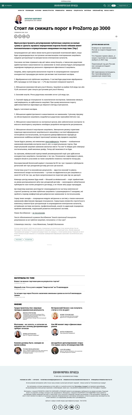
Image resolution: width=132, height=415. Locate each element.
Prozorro (19, 239)
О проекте (36, 379)
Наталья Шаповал (33, 19)
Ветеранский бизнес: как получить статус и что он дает (66, 309)
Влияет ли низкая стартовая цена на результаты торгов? (36, 281)
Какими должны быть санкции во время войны (29, 344)
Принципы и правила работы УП (101, 379)
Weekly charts (109, 10)
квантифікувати (52, 141)
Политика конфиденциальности (51, 379)
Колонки (38, 10)
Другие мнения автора (100, 44)
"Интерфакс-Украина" (81, 386)
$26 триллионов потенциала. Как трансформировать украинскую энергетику (103, 74)
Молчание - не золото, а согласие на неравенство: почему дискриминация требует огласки (31, 326)
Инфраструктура (48, 10)
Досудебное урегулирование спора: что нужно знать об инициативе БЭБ (67, 344)
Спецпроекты (78, 10)
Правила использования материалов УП (76, 379)
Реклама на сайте (25, 379)
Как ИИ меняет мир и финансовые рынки (66, 325)
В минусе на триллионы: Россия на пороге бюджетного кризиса (104, 50)
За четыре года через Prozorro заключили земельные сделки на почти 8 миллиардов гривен (47, 294)
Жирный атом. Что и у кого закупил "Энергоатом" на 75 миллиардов (41, 287)
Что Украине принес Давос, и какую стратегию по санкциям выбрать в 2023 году (104, 58)
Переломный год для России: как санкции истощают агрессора (103, 66)
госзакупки (28, 239)
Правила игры (59, 10)
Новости (21, 10)
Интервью (87, 10)
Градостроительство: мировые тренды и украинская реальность (29, 309)
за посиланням (38, 213)
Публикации (29, 10)
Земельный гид (98, 10)
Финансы (69, 10)
